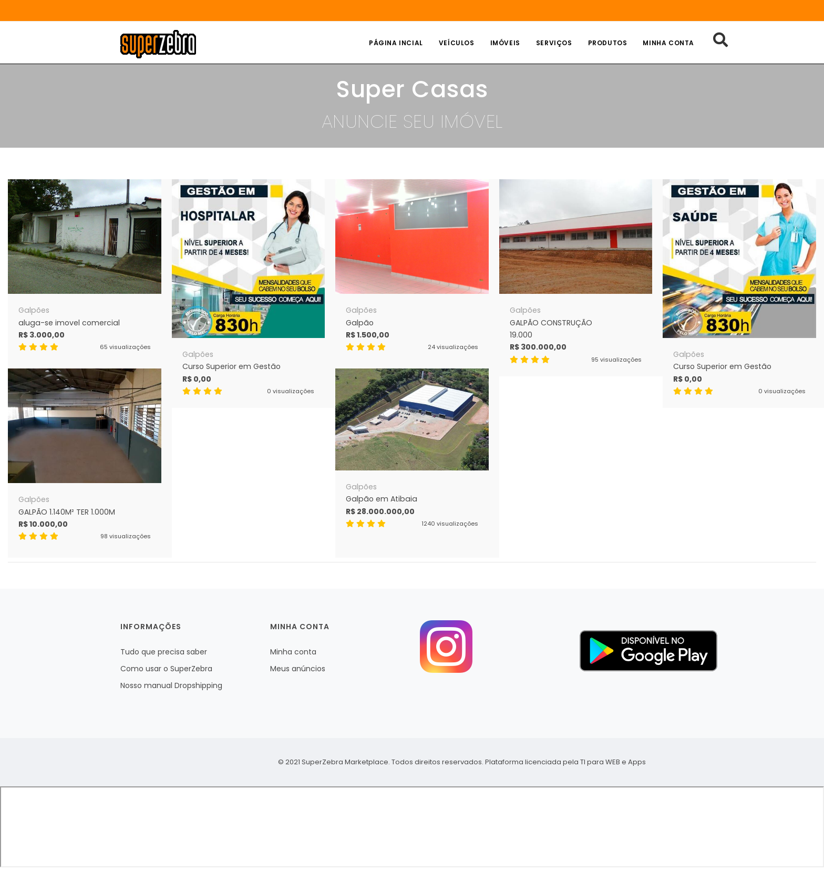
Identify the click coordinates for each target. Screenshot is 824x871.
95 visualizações (616, 359)
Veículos (457, 42)
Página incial (396, 42)
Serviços (554, 42)
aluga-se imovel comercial (69, 322)
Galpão (360, 322)
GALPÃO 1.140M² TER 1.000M (66, 512)
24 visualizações (453, 347)
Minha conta (668, 42)
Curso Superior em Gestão (231, 366)
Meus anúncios (297, 668)
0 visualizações (290, 391)
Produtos (607, 42)
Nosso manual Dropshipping (171, 685)
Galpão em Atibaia (381, 499)
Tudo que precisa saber (163, 652)
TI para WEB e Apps (613, 762)
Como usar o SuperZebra (166, 668)
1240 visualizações (449, 523)
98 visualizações (125, 536)
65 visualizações (125, 347)
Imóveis (505, 42)
